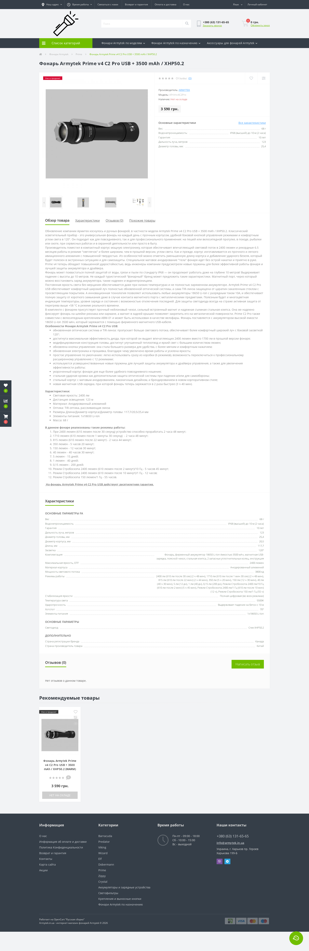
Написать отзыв (247, 664)
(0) (190, 78)
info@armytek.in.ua (230, 843)
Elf (100, 859)
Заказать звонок (212, 25)
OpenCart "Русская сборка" (69, 919)
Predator (104, 842)
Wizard (103, 853)
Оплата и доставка (165, 4)
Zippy (102, 876)
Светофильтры (108, 893)
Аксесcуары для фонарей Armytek (232, 43)
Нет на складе (60, 795)
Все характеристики (252, 123)
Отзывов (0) (114, 220)
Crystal (102, 881)
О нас (186, 4)
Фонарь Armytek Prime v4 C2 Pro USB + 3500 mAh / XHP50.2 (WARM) (59, 765)
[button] (51, 4)
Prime (79, 54)
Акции (43, 870)
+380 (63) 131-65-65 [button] (233, 836)
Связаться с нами (108, 4)
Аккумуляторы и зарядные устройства (124, 887)
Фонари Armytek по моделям (123, 43)
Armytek (184, 90)
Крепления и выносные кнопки (119, 899)
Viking (102, 847)
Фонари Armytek (58, 54)
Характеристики (87, 220)
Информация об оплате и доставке (63, 842)
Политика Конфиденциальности (61, 847)
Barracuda (105, 836)
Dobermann (106, 864)
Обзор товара (57, 220)
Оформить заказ (260, 25)
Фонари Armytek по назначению (176, 43)
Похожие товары (142, 220)
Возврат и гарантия (136, 4)
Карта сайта (47, 864)
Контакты (45, 859)
